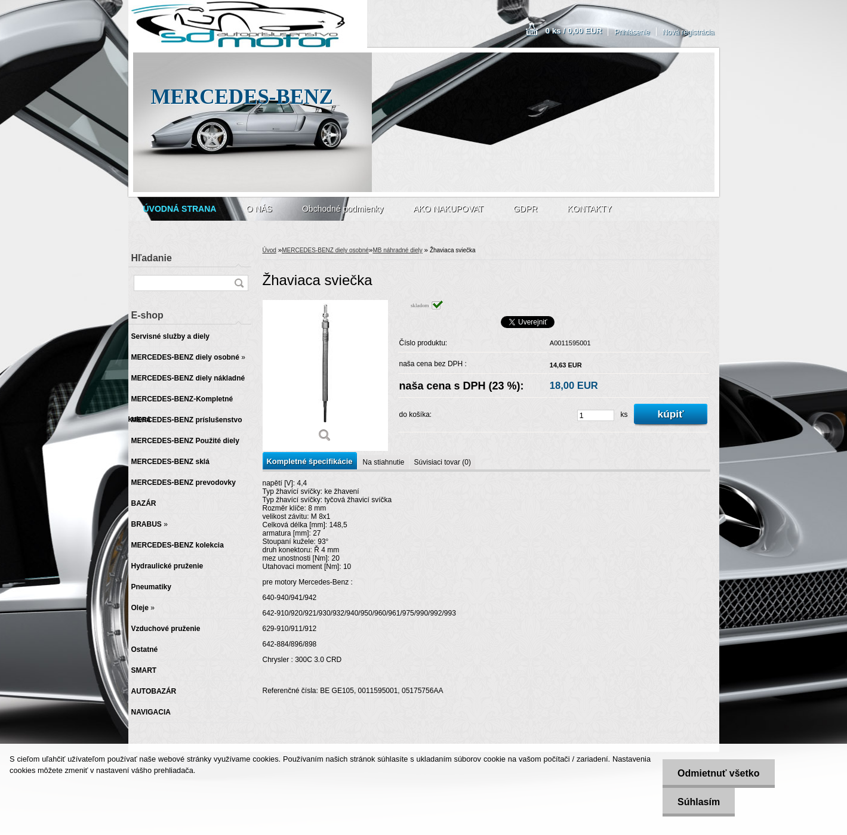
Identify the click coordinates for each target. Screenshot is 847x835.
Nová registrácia (688, 32)
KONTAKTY (589, 209)
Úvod (269, 250)
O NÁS (259, 209)
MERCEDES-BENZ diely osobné (325, 250)
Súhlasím (698, 802)
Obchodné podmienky (342, 209)
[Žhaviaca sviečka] (325, 375)
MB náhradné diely (397, 250)
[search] (239, 283)
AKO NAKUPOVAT (448, 209)
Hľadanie (151, 258)
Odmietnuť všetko (718, 773)
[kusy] (595, 415)
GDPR (525, 209)
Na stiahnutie (383, 462)
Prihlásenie (631, 32)
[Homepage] (180, 209)
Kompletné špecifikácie (310, 461)
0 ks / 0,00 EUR (574, 30)
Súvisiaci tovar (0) (442, 462)
